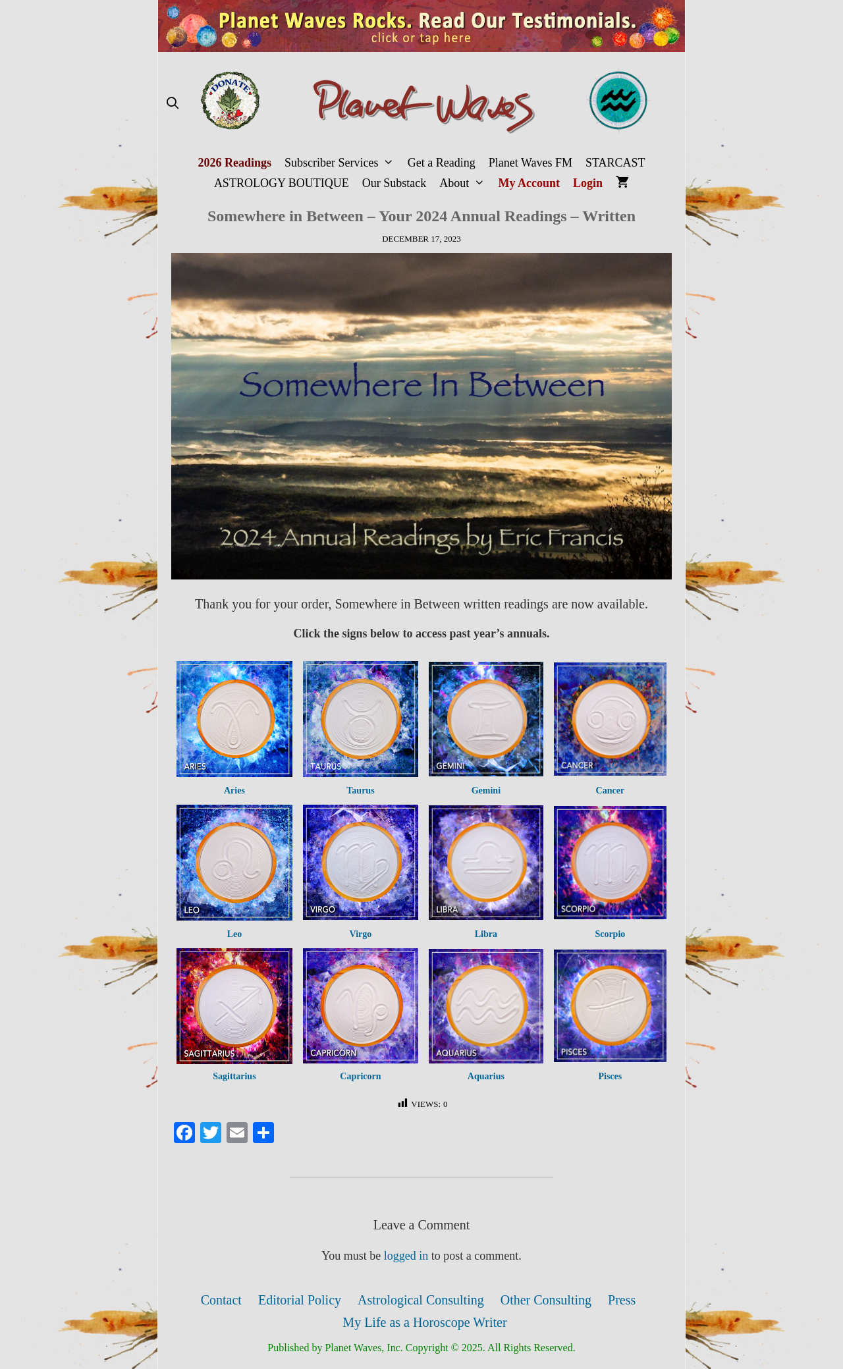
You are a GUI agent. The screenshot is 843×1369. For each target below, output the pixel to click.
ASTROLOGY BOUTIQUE (281, 183)
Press (622, 1300)
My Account (529, 183)
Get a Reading (442, 162)
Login (588, 183)
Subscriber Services (343, 163)
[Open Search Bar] (172, 104)
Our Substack (394, 183)
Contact (221, 1300)
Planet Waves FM (530, 162)
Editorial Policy (299, 1300)
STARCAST (615, 162)
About (465, 183)
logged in (406, 1255)
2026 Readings (234, 162)
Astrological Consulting (421, 1300)
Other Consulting (546, 1300)
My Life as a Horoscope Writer (424, 1322)
